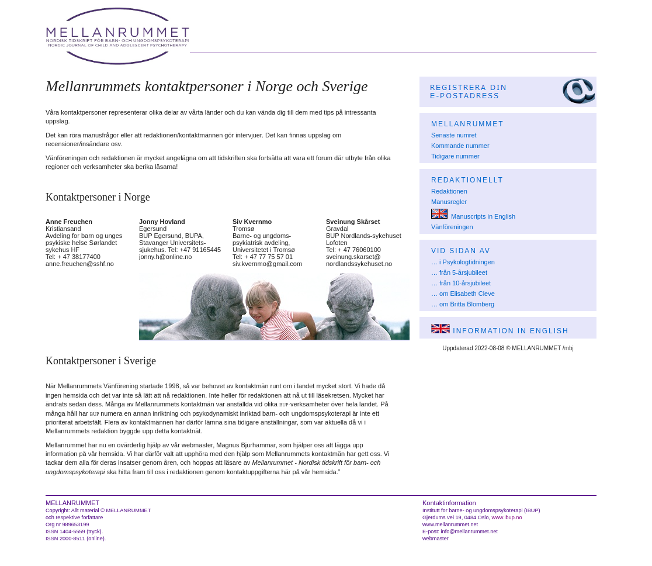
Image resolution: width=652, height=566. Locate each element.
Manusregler (449, 201)
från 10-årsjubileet (465, 283)
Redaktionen (449, 191)
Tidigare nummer (455, 156)
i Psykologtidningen (467, 261)
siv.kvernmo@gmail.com (267, 263)
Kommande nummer (460, 145)
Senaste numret (454, 135)
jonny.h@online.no (165, 256)
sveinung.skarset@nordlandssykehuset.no (359, 260)
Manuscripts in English (473, 216)
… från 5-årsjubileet (459, 272)
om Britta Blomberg (466, 304)
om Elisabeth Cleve (467, 293)
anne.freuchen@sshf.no (80, 263)
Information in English (500, 331)
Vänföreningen (452, 226)
